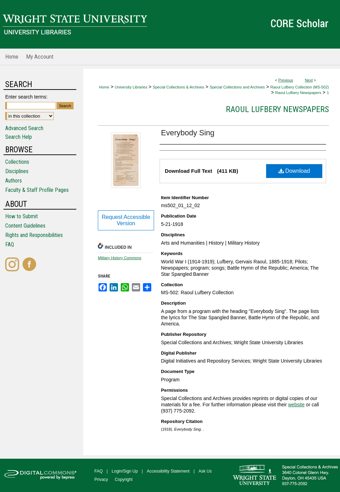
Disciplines (16, 171)
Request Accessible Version (126, 220)
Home (104, 87)
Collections (17, 162)
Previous (285, 80)
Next (309, 80)
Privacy (101, 479)
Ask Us (205, 471)
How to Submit (21, 216)
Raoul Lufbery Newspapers (298, 93)
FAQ (9, 244)
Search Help (18, 137)
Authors (13, 180)
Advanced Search (24, 128)
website (296, 404)
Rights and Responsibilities (34, 235)
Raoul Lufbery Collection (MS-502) (299, 87)
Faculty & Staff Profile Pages (37, 190)
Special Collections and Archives (237, 87)
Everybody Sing (187, 132)
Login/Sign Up (125, 471)
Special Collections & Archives (178, 87)
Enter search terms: (26, 97)
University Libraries (131, 87)
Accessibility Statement (168, 471)
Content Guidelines (25, 225)
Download (294, 171)
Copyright (124, 479)
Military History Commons (119, 258)
